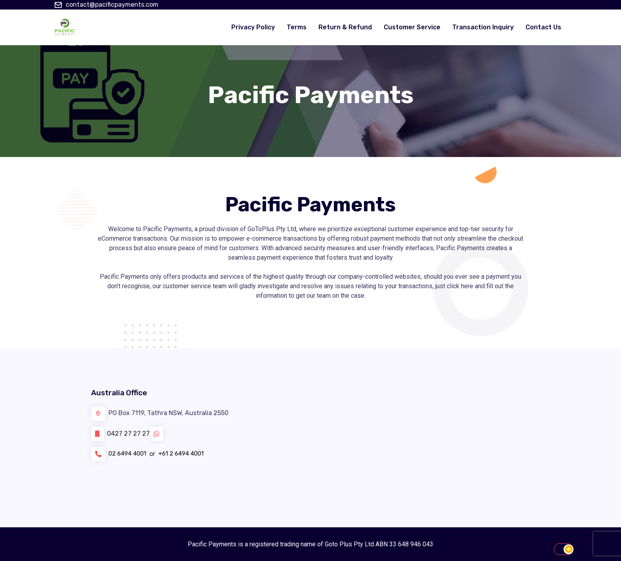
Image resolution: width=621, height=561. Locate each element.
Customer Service (412, 27)
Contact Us (543, 27)
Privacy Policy (253, 27)
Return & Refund (345, 27)
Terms (297, 27)
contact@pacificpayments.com (112, 4)
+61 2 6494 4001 (187, 454)
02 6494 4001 (129, 454)
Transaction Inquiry (483, 27)
